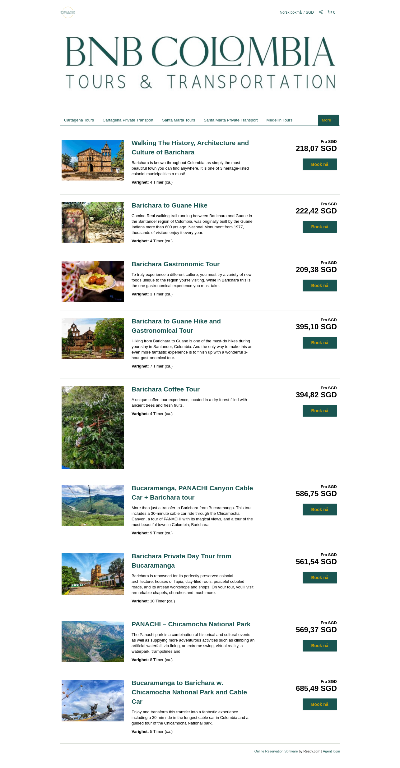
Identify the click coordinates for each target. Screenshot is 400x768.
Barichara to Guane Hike (169, 205)
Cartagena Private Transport (128, 120)
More (328, 120)
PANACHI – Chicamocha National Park (191, 624)
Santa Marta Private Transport (231, 120)
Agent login (331, 751)
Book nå (319, 164)
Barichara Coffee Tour (166, 389)
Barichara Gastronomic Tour (176, 263)
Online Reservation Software (276, 751)
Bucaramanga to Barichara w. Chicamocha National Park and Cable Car (189, 692)
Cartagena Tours (79, 120)
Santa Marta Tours (178, 120)
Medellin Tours (280, 120)
